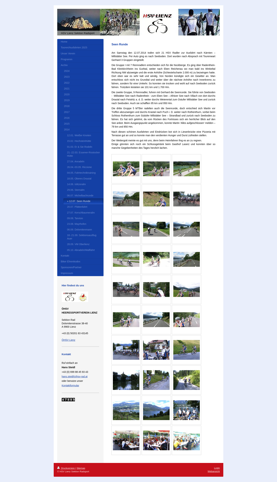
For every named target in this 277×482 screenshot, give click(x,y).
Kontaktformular (70, 385)
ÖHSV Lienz (68, 340)
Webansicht (214, 471)
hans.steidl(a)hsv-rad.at (74, 376)
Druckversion (66, 468)
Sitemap (80, 468)
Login (217, 468)
